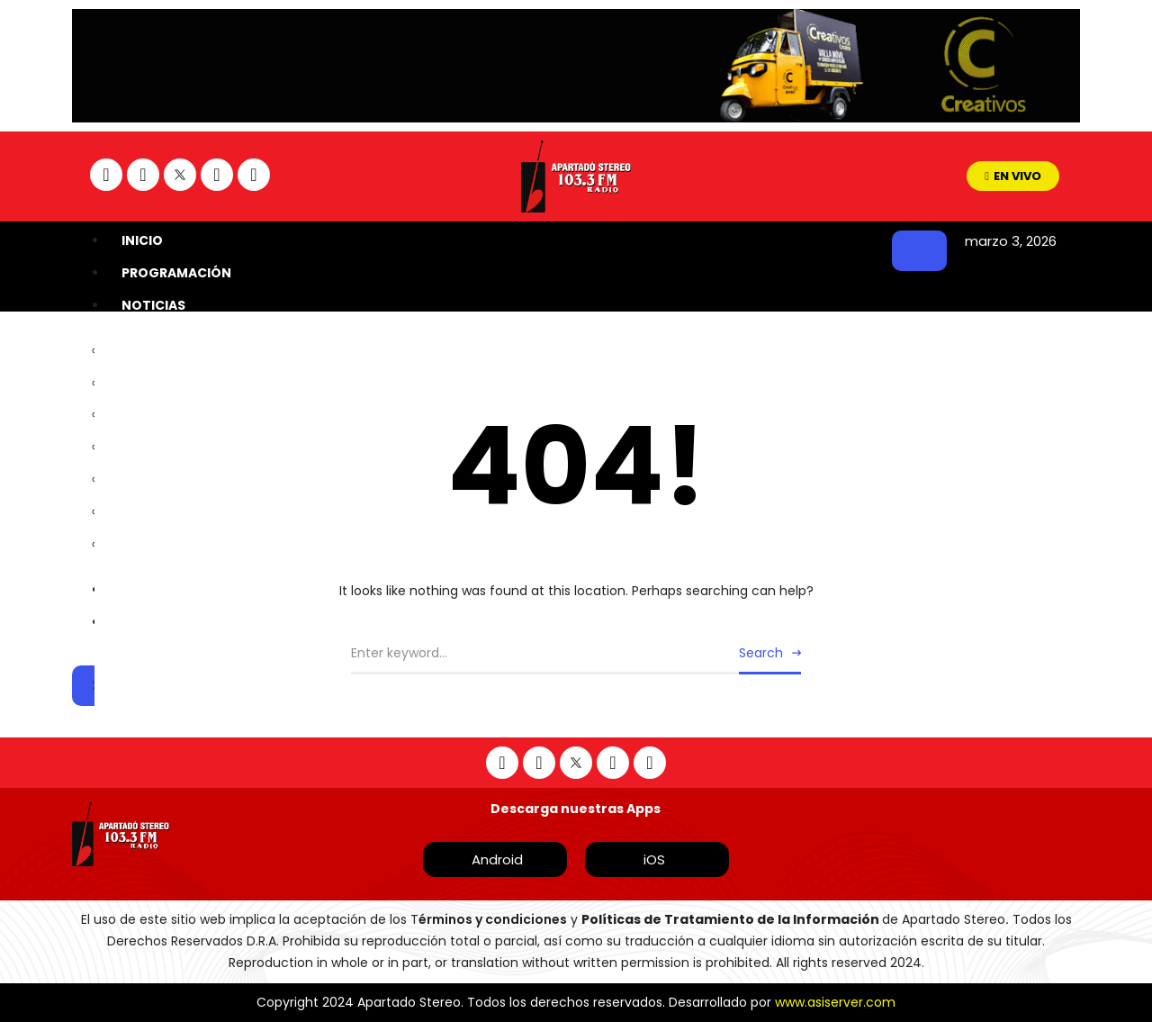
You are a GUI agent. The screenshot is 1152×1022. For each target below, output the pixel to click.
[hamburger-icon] (919, 251)
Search (761, 653)
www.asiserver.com (835, 1002)
